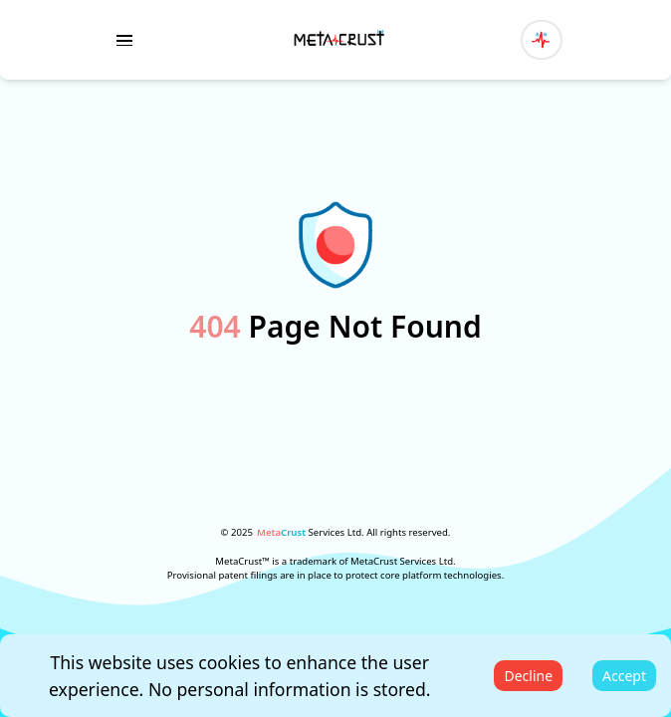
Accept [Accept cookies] (624, 675)
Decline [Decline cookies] (528, 675)
